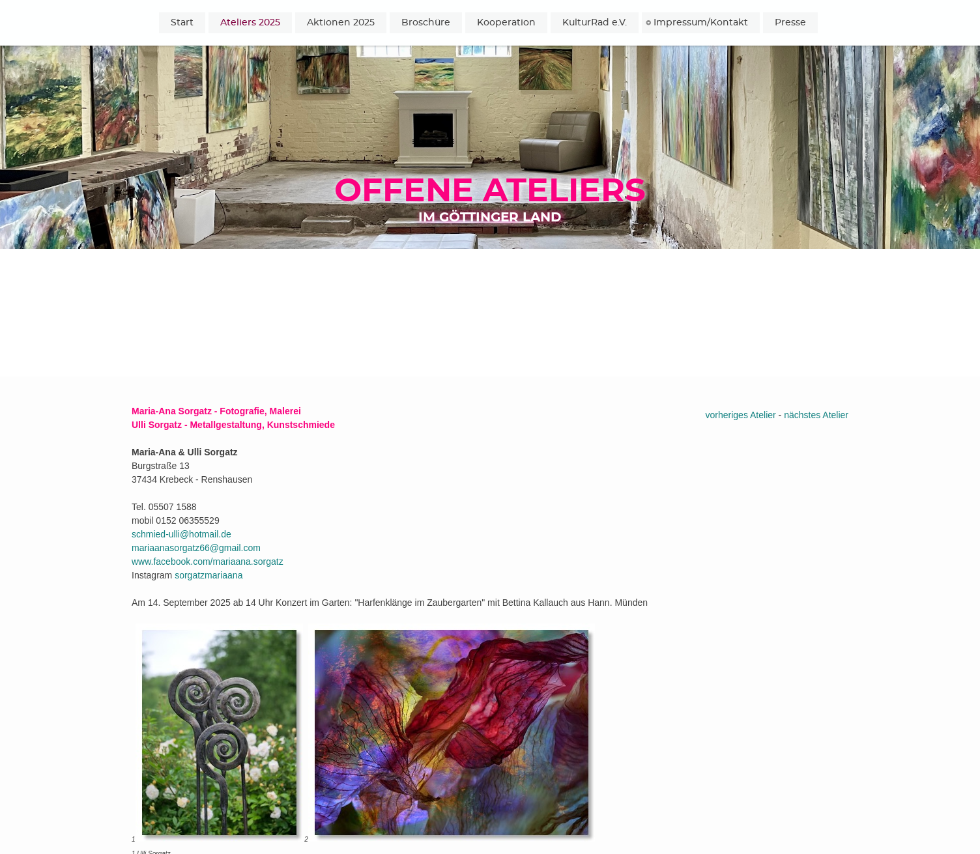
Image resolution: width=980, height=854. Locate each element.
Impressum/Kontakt (701, 22)
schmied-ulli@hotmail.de (181, 534)
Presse (790, 22)
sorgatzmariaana (208, 575)
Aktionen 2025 (341, 22)
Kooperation (506, 22)
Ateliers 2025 (250, 22)
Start (182, 22)
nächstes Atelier (816, 415)
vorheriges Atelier (741, 415)
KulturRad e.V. (594, 22)
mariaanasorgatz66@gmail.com (196, 548)
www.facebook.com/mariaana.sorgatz (207, 561)
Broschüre (425, 22)
